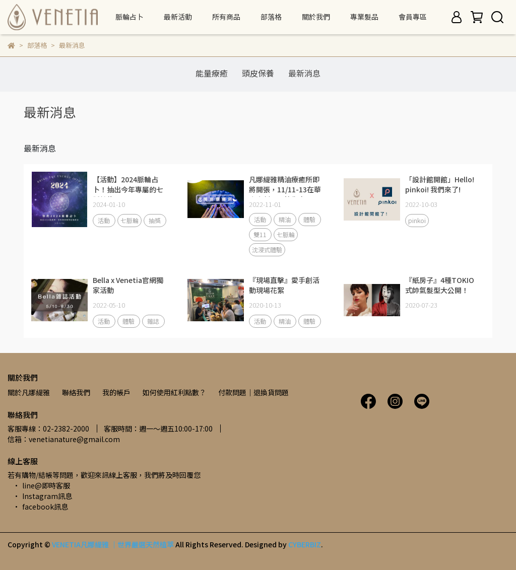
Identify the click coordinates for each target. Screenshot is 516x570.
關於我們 (316, 17)
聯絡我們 (76, 392)
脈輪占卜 (129, 17)
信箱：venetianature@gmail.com (64, 439)
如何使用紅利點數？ (174, 392)
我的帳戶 (116, 392)
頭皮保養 (258, 73)
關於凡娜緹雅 (29, 392)
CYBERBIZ (304, 544)
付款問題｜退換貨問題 (253, 392)
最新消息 (304, 73)
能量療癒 (212, 73)
